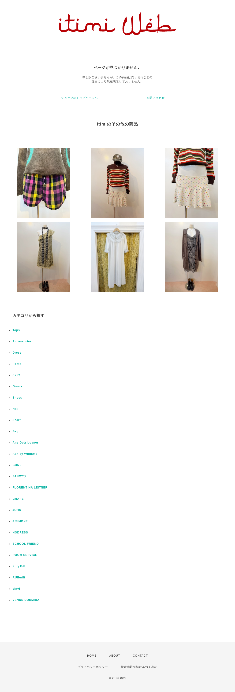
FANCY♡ (19, 476)
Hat (15, 409)
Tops (16, 330)
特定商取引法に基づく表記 (139, 667)
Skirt (16, 375)
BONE (17, 465)
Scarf (17, 420)
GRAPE (18, 498)
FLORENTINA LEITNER (30, 487)
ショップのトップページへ (79, 98)
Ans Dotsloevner (25, 442)
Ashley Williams (25, 453)
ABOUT (114, 655)
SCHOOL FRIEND (26, 543)
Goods (18, 386)
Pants (17, 364)
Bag (16, 431)
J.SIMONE (20, 521)
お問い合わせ (155, 98)
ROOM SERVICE (25, 555)
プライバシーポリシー (93, 667)
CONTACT (140, 655)
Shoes (17, 397)
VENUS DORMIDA (26, 600)
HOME (92, 655)
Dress (17, 352)
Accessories (22, 341)
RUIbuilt (19, 577)
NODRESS (20, 532)
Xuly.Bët (19, 566)
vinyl (16, 588)
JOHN (17, 510)
